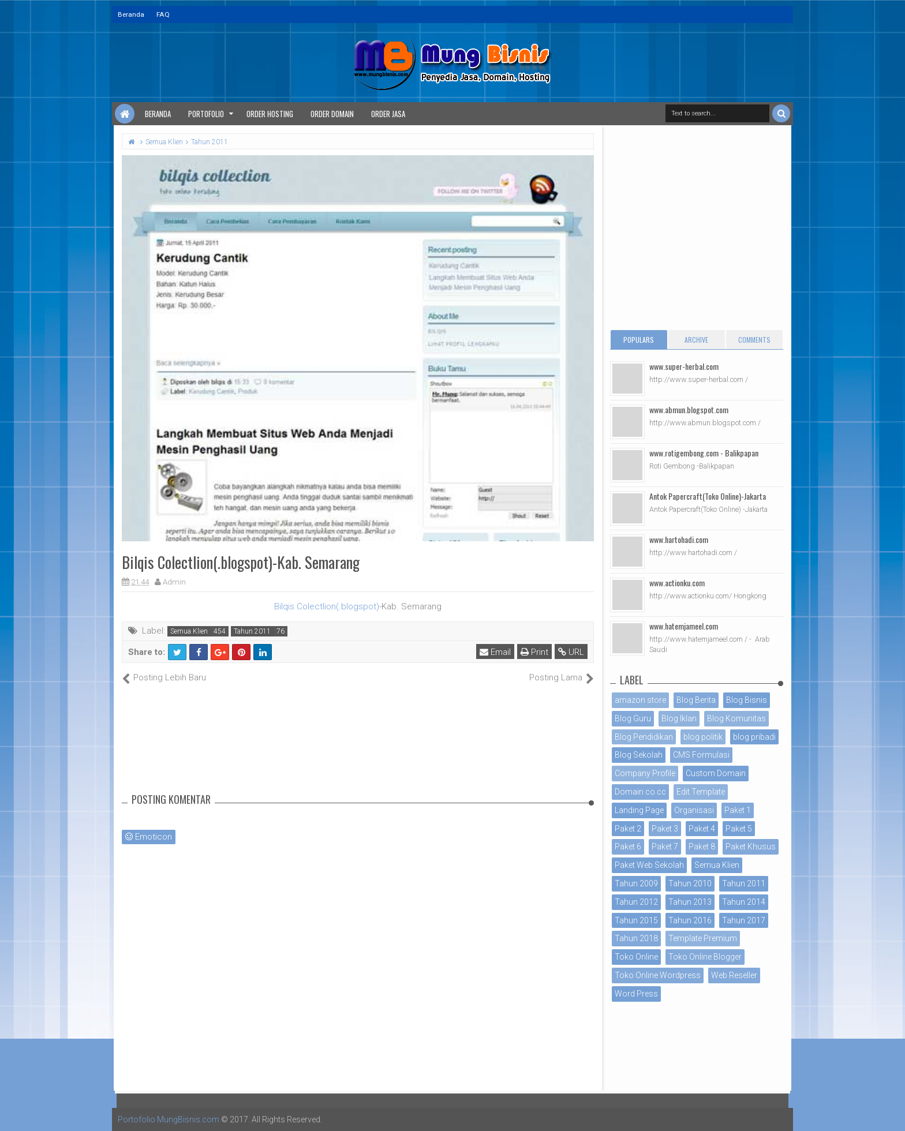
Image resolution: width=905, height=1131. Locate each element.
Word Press (636, 993)
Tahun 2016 (690, 920)
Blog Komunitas (736, 718)
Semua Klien (189, 631)
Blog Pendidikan (644, 736)
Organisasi (694, 810)
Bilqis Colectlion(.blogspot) (326, 606)
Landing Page (639, 810)
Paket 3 (665, 828)
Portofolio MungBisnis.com (168, 1119)
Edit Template (700, 791)
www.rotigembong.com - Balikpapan (703, 453)
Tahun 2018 (636, 938)
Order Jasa (388, 113)
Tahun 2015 (636, 920)
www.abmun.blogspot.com (688, 409)
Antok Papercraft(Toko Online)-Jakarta (707, 496)
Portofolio (206, 113)
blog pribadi (754, 736)
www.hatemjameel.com (683, 626)
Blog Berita (696, 700)
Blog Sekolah (639, 754)
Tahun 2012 (636, 902)
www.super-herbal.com (684, 366)
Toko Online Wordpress (658, 975)
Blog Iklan (679, 718)
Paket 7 (665, 846)
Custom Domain (716, 773)
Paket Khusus (751, 846)
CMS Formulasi (701, 754)
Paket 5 (739, 828)
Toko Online (636, 956)
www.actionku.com (677, 582)
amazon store (640, 700)
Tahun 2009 (636, 883)
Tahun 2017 (743, 920)
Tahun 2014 (743, 902)
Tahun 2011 (252, 631)
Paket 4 (702, 828)
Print (534, 652)
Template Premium (702, 938)
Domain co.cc (640, 791)
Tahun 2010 (690, 883)
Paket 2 (628, 828)
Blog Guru (633, 718)
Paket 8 (702, 846)
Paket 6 (628, 846)
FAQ (163, 14)
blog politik (703, 736)
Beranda (131, 14)
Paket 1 (737, 810)
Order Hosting (269, 113)
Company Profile (645, 773)
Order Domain (332, 113)
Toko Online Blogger (705, 956)
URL (571, 652)
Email (495, 652)
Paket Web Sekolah (649, 865)
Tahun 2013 (690, 902)
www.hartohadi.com (678, 539)
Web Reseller (734, 975)
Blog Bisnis (746, 700)
